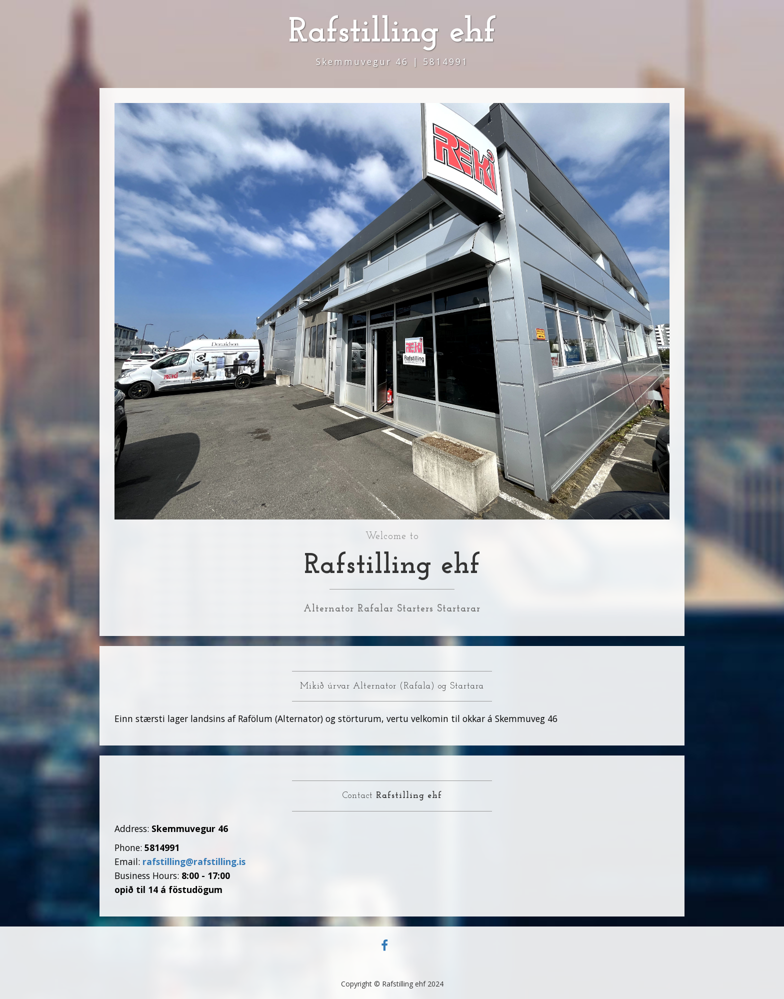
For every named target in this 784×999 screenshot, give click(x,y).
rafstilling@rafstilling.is (194, 862)
